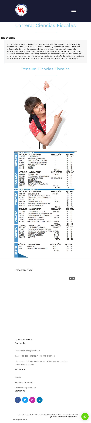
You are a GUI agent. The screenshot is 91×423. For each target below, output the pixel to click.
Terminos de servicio (24, 382)
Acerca (18, 377)
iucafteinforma (25, 339)
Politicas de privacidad (25, 388)
